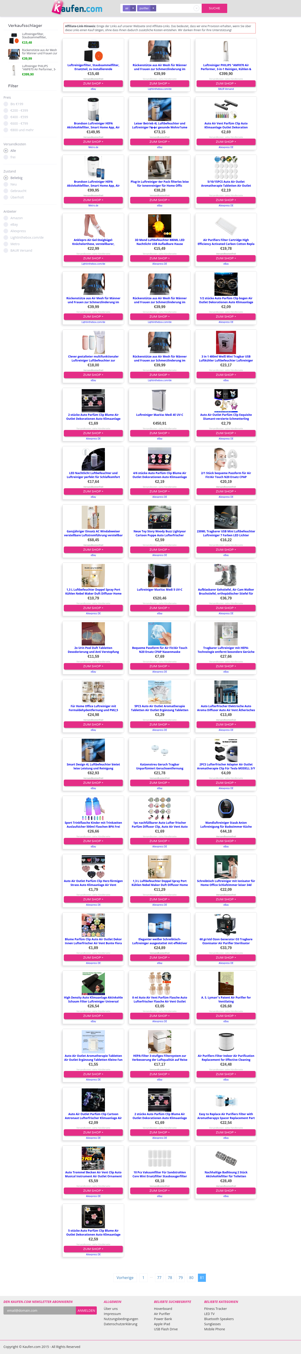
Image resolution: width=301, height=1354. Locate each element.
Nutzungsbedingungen (121, 1319)
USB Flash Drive (166, 1329)
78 (170, 1277)
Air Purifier (162, 1314)
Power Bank (163, 1319)
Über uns (111, 1308)
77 (159, 1277)
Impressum (112, 1314)
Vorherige (125, 1277)
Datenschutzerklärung (120, 1324)
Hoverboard (163, 1308)
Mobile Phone (214, 1329)
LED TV (209, 1314)
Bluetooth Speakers (219, 1319)
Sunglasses (212, 1324)
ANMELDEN (86, 1310)
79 (180, 1277)
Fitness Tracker (215, 1308)
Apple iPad (162, 1324)
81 (202, 1277)
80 (191, 1277)
